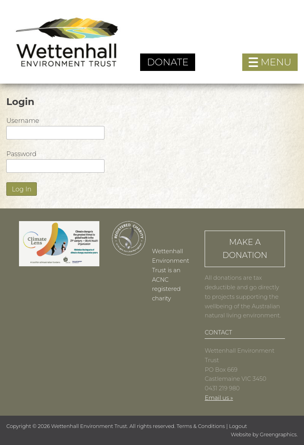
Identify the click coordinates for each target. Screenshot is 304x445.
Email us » (219, 397)
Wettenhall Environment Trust (89, 426)
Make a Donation (244, 248)
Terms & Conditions (201, 426)
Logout (238, 426)
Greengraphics (278, 434)
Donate (167, 62)
